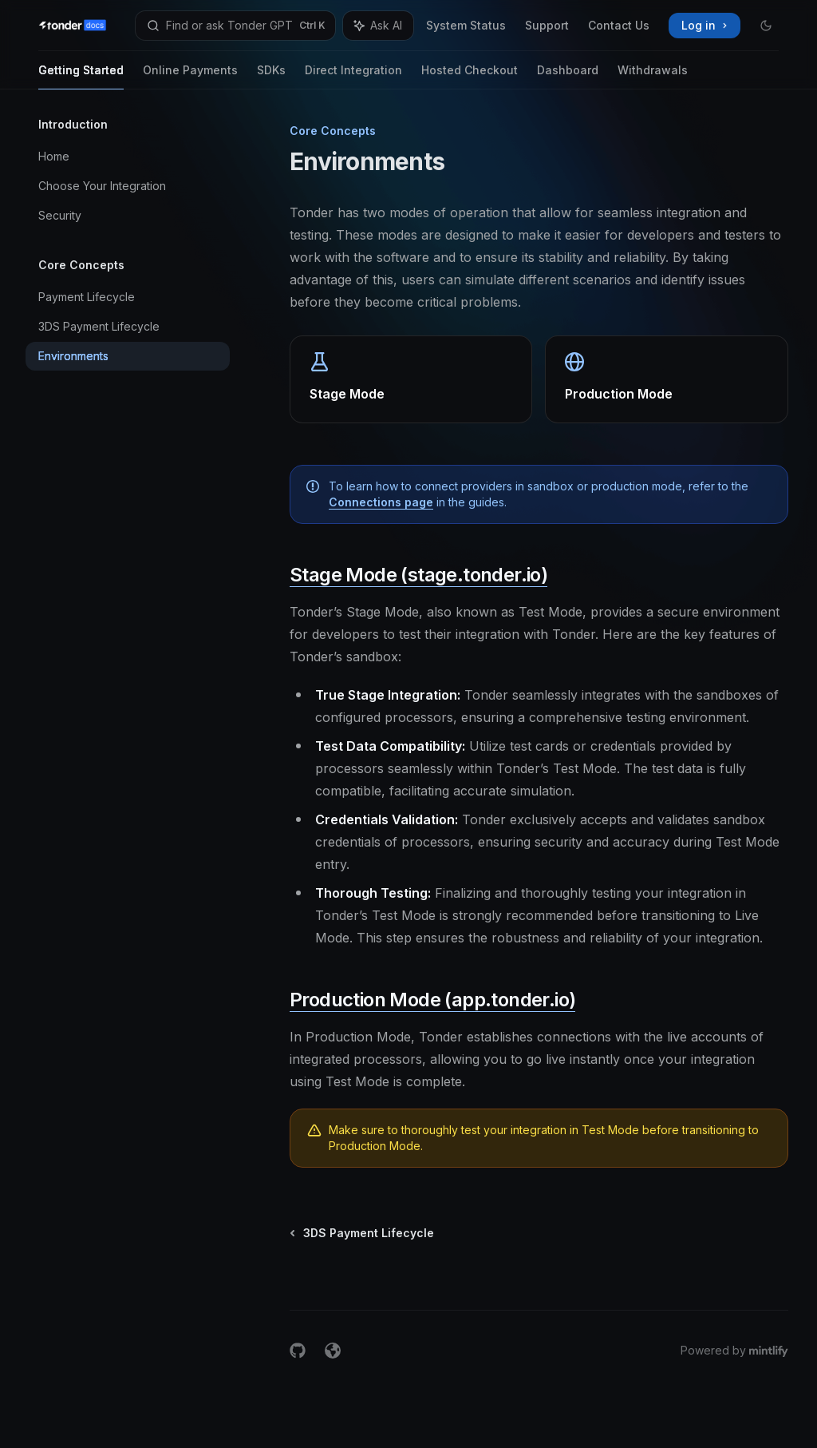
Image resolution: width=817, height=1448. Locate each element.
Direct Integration (353, 76)
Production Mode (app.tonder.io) (432, 999)
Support (547, 25)
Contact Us (618, 25)
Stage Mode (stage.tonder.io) (418, 574)
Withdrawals (653, 76)
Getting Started (81, 76)
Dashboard (567, 76)
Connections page (381, 502)
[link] (411, 379)
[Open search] (235, 25)
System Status (466, 25)
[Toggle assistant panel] (378, 25)
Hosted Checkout (469, 76)
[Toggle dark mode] (766, 25)
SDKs (271, 76)
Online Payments (190, 76)
